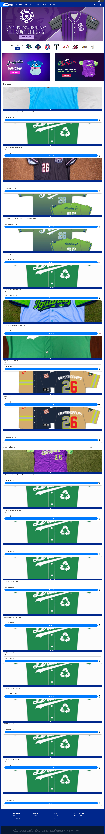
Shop (95, 1)
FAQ (13, 821)
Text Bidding (77, 1)
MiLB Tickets (57, 819)
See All (17, 48)
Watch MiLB (56, 818)
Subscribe (84, 1)
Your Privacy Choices (17, 818)
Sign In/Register (90, 4)
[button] (9, 24)
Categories (38, 4)
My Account (35, 816)
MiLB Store (56, 816)
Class (31, 4)
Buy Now (52, 4)
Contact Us (14, 815)
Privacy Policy (15, 816)
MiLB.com (90, 1)
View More (89, 84)
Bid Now (51, 120)
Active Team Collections (21, 4)
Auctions (45, 4)
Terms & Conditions (16, 819)
